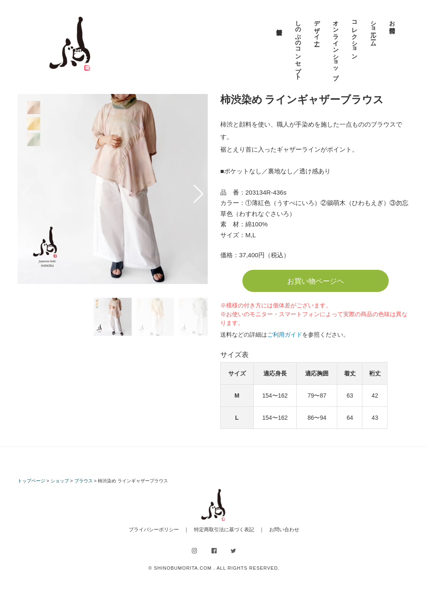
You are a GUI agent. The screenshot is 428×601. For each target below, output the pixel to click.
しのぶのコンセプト (298, 47)
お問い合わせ (284, 530)
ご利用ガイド (284, 334)
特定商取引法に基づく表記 (224, 530)
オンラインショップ (335, 47)
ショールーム (373, 30)
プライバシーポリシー (154, 530)
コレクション (354, 37)
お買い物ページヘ (315, 281)
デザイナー (316, 30)
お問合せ (392, 23)
